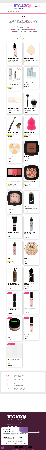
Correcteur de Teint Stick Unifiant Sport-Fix (13, 309)
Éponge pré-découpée (12, 156)
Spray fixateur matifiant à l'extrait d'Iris (30, 233)
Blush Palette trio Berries (13, 181)
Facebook (8, 427)
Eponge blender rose (29, 132)
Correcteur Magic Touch (13, 82)
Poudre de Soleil (28, 156)
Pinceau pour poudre (29, 108)
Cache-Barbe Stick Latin (13, 359)
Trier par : (17, 35)
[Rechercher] (23, 11)
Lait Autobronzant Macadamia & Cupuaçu (13, 284)
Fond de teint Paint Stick (30, 82)
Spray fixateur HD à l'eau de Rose (14, 257)
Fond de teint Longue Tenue (31, 333)
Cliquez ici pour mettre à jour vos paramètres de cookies (23, 449)
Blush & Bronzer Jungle (30, 181)
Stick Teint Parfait (28, 206)
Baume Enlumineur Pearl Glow (30, 257)
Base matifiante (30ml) (13, 58)
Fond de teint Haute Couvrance (29, 284)
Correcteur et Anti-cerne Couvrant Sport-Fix (13, 333)
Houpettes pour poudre (13, 108)
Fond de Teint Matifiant (30, 308)
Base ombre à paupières (13, 232)
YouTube (12, 427)
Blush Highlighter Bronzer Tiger (13, 207)
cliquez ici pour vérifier (33, 411)
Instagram (15, 427)
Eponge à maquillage (29, 58)
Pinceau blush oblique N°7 (13, 132)
